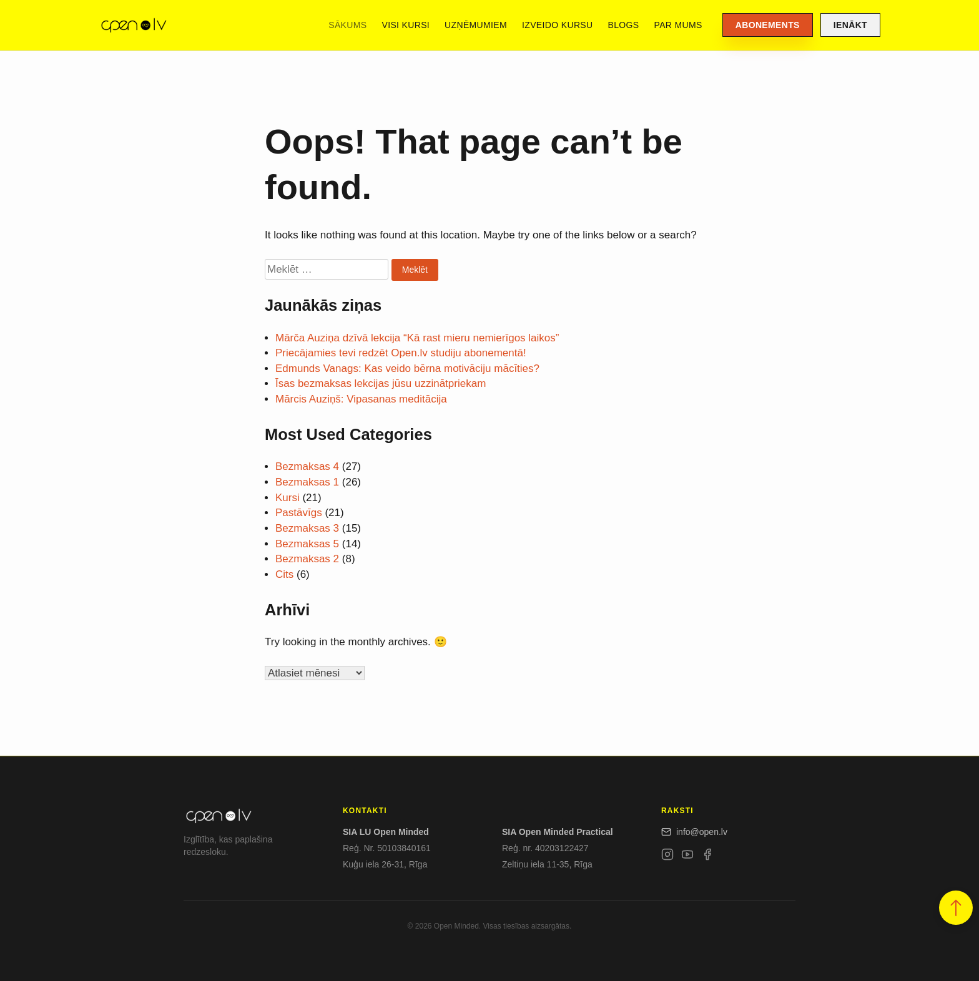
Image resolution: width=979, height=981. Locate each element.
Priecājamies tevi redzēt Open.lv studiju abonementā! (400, 353)
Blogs (623, 25)
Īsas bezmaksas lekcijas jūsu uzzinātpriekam (380, 383)
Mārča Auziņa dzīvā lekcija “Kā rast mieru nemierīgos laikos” (417, 338)
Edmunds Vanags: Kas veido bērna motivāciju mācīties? (407, 368)
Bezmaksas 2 (307, 559)
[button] (956, 908)
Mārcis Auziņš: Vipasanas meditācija (361, 399)
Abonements (767, 25)
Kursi (287, 498)
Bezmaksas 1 (307, 482)
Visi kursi (405, 25)
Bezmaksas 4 (307, 466)
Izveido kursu (557, 25)
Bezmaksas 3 (307, 528)
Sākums (347, 25)
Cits (284, 574)
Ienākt (850, 25)
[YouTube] (687, 857)
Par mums (678, 25)
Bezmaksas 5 (307, 544)
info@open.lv (694, 832)
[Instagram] (667, 857)
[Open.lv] (133, 25)
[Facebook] (707, 857)
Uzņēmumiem (476, 25)
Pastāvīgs (298, 513)
